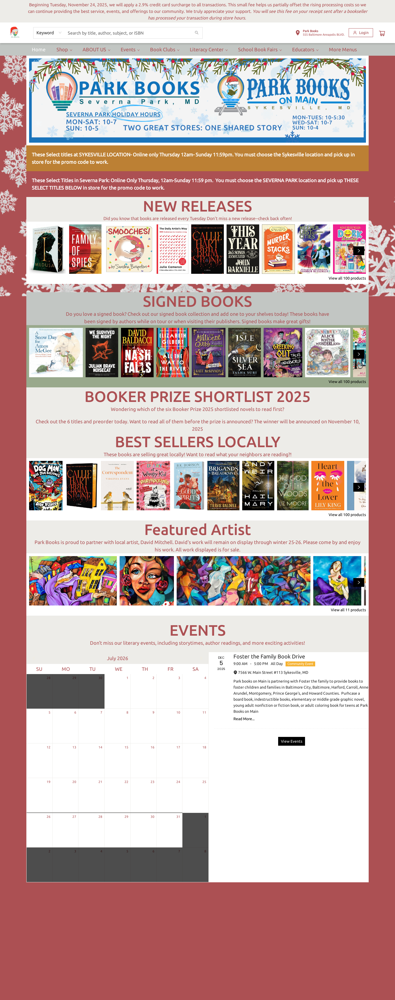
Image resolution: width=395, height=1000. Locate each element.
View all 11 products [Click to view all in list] (348, 610)
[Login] (361, 32)
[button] (320, 34)
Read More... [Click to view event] (244, 719)
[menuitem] (38, 49)
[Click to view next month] (201, 658)
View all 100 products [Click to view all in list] (347, 278)
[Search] (196, 32)
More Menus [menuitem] (343, 49)
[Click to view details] (47, 249)
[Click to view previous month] (34, 658)
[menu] (197, 49)
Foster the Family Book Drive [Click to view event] (269, 656)
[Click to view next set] (358, 250)
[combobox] (49, 32)
